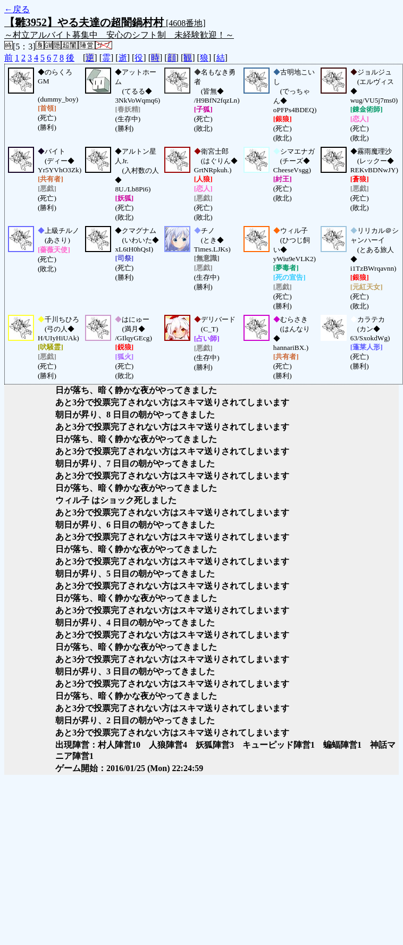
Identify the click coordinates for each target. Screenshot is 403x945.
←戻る (17, 9)
